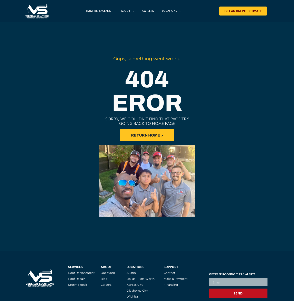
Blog (104, 279)
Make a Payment (176, 279)
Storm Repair (77, 285)
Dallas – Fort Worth (141, 279)
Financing (171, 285)
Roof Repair (76, 279)
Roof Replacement (99, 10)
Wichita (132, 296)
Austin (131, 273)
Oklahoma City (137, 290)
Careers (148, 10)
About (127, 11)
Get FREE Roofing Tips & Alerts (232, 274)
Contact (169, 273)
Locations (171, 11)
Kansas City (135, 285)
